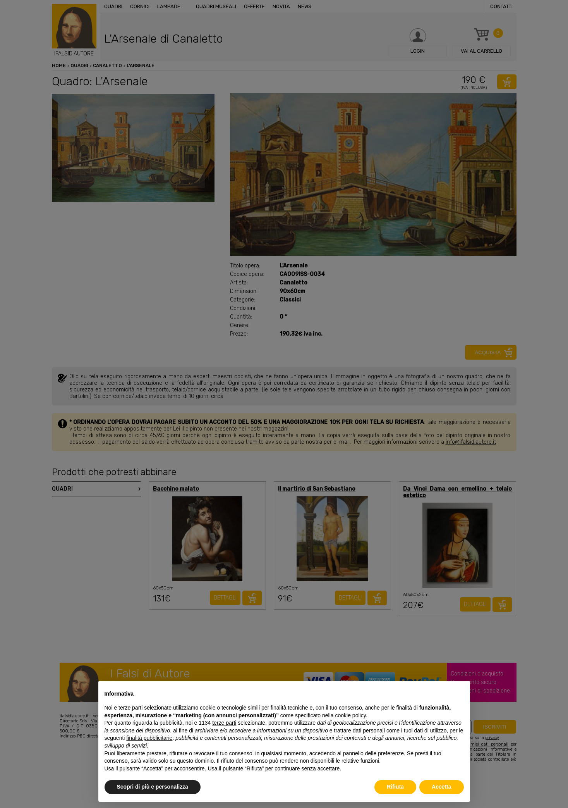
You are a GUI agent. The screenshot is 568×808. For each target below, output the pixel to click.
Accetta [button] (441, 787)
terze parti (224, 723)
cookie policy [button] (350, 715)
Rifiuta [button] (395, 787)
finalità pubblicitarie (149, 738)
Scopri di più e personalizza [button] (152, 787)
